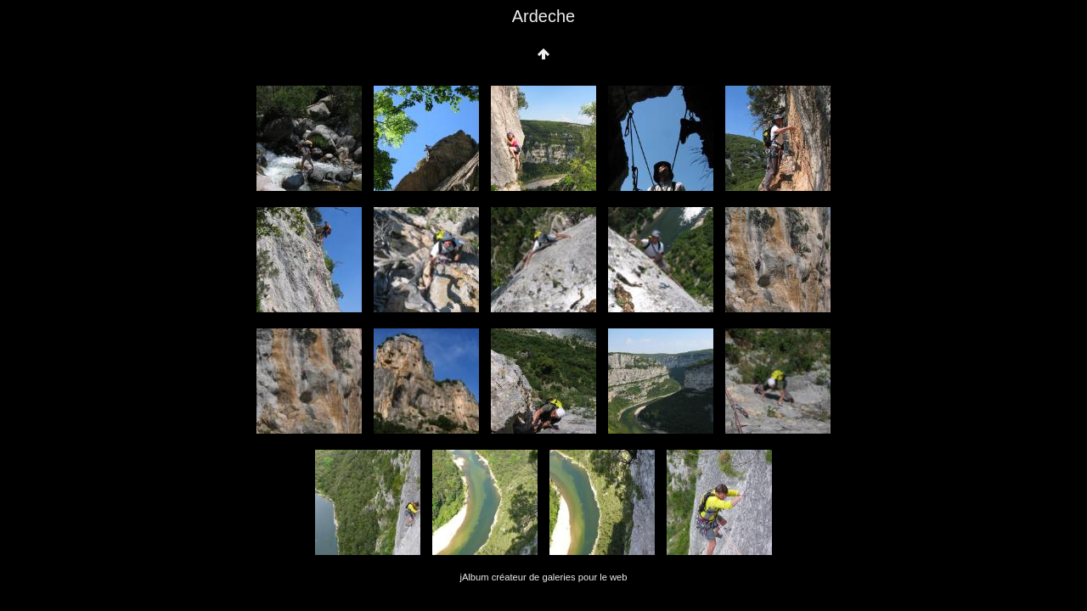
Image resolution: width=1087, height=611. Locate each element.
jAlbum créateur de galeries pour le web (543, 577)
